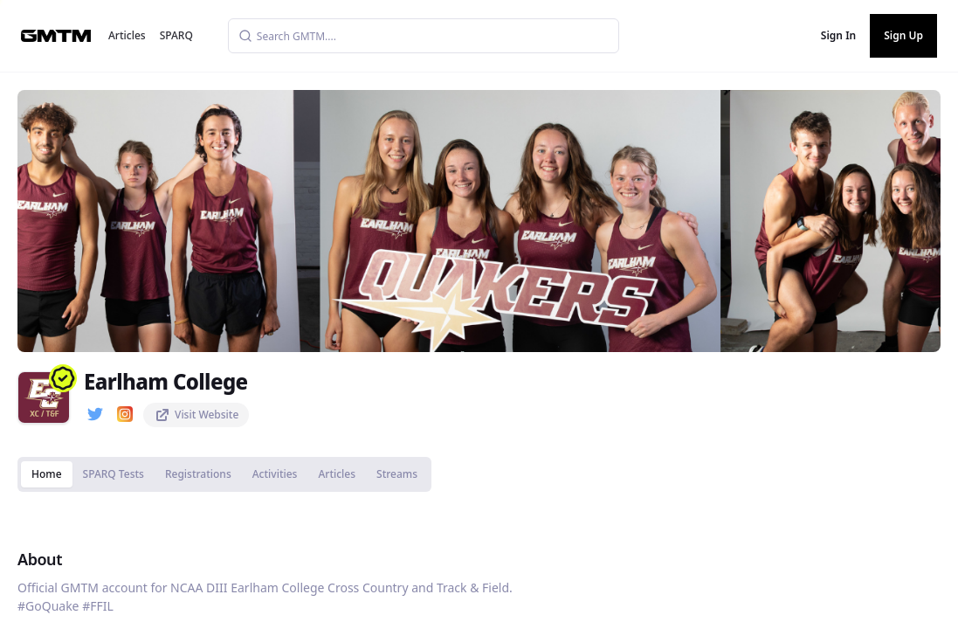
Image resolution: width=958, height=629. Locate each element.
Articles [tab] (336, 474)
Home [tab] (46, 474)
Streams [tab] (396, 474)
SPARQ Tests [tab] (113, 474)
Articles (127, 35)
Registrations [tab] (198, 474)
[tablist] (224, 474)
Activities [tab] (275, 474)
